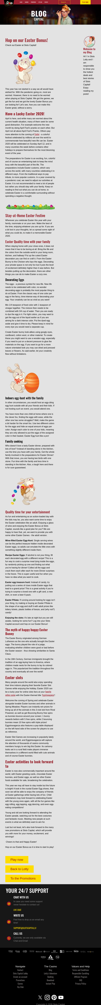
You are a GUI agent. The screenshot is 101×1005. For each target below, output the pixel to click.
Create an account (20, 976)
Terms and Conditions (80, 970)
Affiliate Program (80, 976)
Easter (37, 134)
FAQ (80, 980)
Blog (50, 970)
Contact (20, 970)
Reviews (46, 2)
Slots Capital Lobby (20, 973)
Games (21, 2)
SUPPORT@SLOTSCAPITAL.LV (25, 928)
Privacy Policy (80, 983)
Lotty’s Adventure (50, 973)
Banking (26, 2)
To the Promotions (23, 878)
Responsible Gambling (80, 973)
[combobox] (64, 2)
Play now (17, 859)
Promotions (33, 2)
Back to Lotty (20, 869)
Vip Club (40, 2)
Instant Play (50, 983)
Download (50, 980)
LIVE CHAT (17, 909)
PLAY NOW (85, 2)
